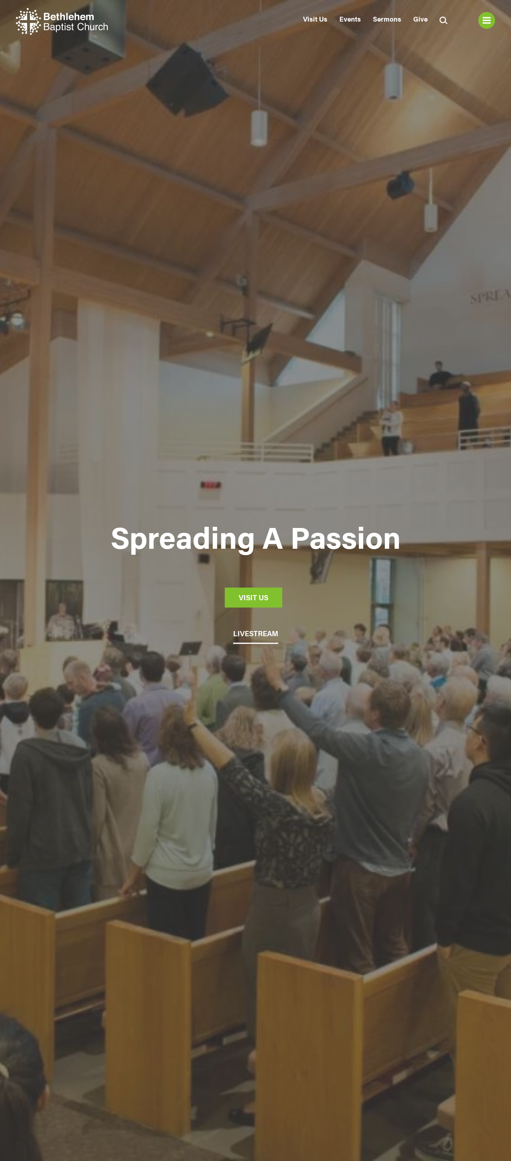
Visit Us (315, 19)
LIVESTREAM (255, 633)
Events (350, 19)
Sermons (387, 19)
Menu (486, 20)
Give (420, 19)
